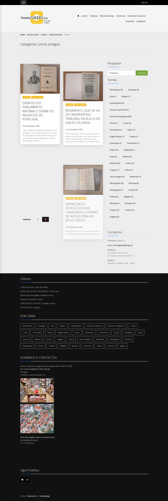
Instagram (141, 21)
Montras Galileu (107, 16)
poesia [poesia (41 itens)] (133, 190)
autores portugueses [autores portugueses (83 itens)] (120, 116)
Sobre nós (121, 16)
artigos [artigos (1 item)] (125, 96)
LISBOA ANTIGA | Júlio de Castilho (34, 287)
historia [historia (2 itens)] (127, 156)
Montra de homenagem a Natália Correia (36, 295)
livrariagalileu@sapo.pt (123, 245)
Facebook (130, 21)
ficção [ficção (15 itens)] (114, 150)
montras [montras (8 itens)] (134, 183)
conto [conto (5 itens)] (127, 123)
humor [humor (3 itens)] (130, 163)
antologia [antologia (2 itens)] (133, 89)
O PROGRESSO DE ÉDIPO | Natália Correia (37, 303)
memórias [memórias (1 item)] (135, 176)
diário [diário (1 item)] (131, 130)
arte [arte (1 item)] (113, 96)
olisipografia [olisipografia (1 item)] (116, 190)
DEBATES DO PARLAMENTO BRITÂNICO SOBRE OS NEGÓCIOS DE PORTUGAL (38, 140)
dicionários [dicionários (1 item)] (116, 130)
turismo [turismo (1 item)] (129, 210)
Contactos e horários (136, 16)
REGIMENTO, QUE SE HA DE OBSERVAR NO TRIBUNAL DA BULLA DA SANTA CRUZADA (82, 166)
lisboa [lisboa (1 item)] (129, 170)
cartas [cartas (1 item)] (114, 123)
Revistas (94, 16)
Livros (84, 16)
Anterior (27, 219)
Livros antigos (37, 126)
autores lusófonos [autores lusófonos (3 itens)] (119, 110)
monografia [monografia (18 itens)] (116, 183)
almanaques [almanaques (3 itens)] (116, 89)
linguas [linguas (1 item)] (114, 170)
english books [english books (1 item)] (117, 136)
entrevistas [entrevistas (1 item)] (116, 143)
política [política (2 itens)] (114, 196)
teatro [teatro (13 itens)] (114, 210)
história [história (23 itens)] (115, 163)
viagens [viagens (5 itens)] (114, 216)
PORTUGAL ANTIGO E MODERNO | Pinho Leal (39, 291)
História (26, 126)
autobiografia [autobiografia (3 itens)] (117, 103)
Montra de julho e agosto (30, 307)
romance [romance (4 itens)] (130, 203)
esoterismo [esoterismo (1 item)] (133, 143)
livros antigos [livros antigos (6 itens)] (117, 176)
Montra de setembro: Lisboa (31, 299)
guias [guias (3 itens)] (113, 156)
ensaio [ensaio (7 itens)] (134, 136)
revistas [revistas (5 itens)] (114, 203)
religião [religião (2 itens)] (128, 196)
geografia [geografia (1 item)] (129, 150)
